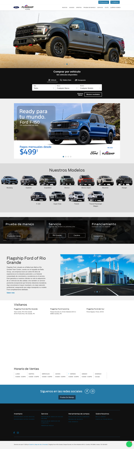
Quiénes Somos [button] (115, 7)
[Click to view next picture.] (115, 131)
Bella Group (101, 416)
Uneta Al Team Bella (104, 419)
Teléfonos (115, 2)
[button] (10, 52)
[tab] (52, 80)
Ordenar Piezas (47, 425)
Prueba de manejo (89, 7)
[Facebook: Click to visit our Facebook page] (87, 391)
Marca (58, 85)
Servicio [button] (100, 7)
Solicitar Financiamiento (78, 416)
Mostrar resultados (93, 94)
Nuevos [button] (64, 7)
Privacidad (45, 444)
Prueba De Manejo (67, 397)
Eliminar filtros (80, 94)
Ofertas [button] (79, 7)
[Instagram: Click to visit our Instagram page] (92, 391)
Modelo (82, 85)
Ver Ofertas (73, 421)
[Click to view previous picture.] (19, 131)
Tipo (35, 85)
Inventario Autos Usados (24, 419)
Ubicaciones (104, 2)
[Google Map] (67, 341)
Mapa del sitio (38, 444)
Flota (107, 7)
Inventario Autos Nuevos (24, 416)
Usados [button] (71, 7)
